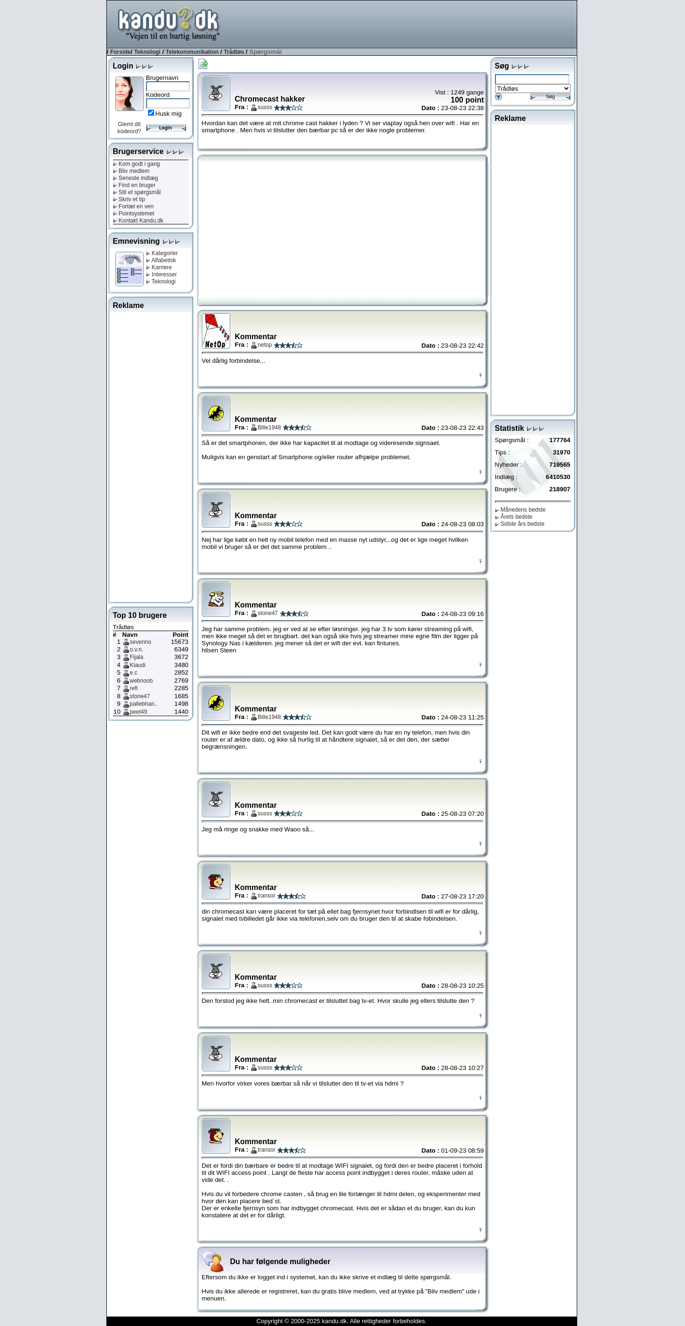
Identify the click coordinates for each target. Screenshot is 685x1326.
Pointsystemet (134, 213)
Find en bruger (134, 185)
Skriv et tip (129, 199)
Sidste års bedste (520, 524)
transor (266, 895)
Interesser (161, 274)
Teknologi (147, 52)
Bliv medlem (131, 171)
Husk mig (169, 113)
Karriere (159, 267)
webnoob (141, 680)
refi (134, 688)
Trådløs (234, 52)
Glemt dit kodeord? (129, 128)
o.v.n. (136, 649)
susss (265, 107)
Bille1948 (269, 427)
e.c (134, 672)
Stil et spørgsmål (137, 192)
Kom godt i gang (136, 164)
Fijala (137, 657)
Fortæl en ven (133, 206)
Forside (120, 52)
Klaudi (138, 665)
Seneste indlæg (135, 178)
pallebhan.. (144, 704)
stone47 (140, 696)
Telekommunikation (192, 52)
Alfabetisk (161, 260)
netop (265, 345)
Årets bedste (514, 516)
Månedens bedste (520, 509)
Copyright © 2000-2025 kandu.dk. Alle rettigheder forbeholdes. (341, 1321)
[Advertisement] (405, 23)
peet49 (138, 712)
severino (140, 642)
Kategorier (162, 253)
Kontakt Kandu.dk (138, 220)
